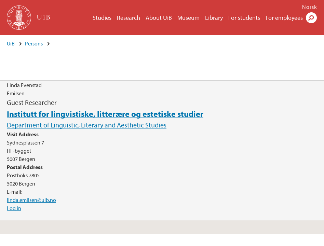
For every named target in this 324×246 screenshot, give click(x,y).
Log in (14, 208)
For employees (284, 18)
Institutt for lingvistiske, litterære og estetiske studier (105, 114)
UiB (11, 43)
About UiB (159, 18)
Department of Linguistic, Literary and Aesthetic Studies (86, 125)
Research (128, 18)
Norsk (309, 6)
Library (214, 18)
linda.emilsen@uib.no (31, 199)
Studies (102, 18)
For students (244, 18)
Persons (34, 43)
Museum (188, 18)
